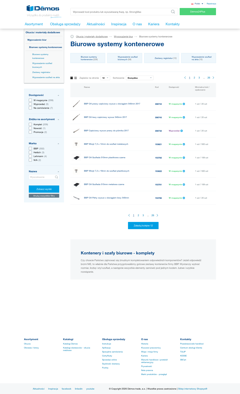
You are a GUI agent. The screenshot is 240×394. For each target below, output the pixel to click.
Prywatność (146, 366)
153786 (158, 198)
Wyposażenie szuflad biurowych (42, 65)
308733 (158, 238)
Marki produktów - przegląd (154, 374)
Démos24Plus (197, 11)
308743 (158, 117)
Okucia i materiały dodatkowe (43, 32)
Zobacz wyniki (44, 189)
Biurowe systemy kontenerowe (45, 47)
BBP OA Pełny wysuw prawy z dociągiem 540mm (107, 211)
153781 (158, 184)
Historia (144, 343)
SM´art (183, 359)
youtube (90, 388)
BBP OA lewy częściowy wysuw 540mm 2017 (105, 117)
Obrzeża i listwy (31, 347)
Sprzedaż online (109, 359)
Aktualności (38, 388)
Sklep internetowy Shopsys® (192, 388)
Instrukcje (106, 343)
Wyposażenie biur (36, 39)
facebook (66, 388)
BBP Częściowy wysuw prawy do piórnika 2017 (106, 130)
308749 (158, 225)
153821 (158, 144)
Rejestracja (211, 3)
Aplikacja (106, 347)
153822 (158, 171)
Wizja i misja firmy (149, 351)
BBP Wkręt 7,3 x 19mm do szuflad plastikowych (106, 171)
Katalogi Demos (70, 343)
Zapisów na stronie (89, 77)
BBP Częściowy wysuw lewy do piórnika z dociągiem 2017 (111, 238)
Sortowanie (118, 77)
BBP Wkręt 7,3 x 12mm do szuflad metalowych (106, 144)
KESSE (183, 355)
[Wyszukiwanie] (44, 176)
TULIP (183, 351)
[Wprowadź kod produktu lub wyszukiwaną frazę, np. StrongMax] (124, 11)
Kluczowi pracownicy (151, 347)
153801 (158, 251)
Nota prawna (147, 370)
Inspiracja (53, 388)
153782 (158, 157)
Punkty (105, 367)
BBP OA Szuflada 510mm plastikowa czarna (104, 157)
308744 (158, 104)
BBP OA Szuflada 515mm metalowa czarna (104, 184)
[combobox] (197, 3)
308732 (158, 131)
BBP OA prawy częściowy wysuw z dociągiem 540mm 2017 (112, 103)
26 (209, 77)
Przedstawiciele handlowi (192, 343)
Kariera (144, 355)
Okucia (27, 343)
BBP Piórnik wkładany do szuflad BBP (102, 251)
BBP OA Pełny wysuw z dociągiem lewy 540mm (106, 198)
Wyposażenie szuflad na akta (46, 77)
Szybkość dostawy (111, 363)
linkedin (79, 388)
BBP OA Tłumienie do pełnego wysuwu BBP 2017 (107, 224)
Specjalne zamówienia (112, 351)
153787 (158, 211)
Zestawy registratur (41, 72)
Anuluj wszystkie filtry (44, 195)
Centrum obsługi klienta (191, 347)
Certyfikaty (107, 355)
